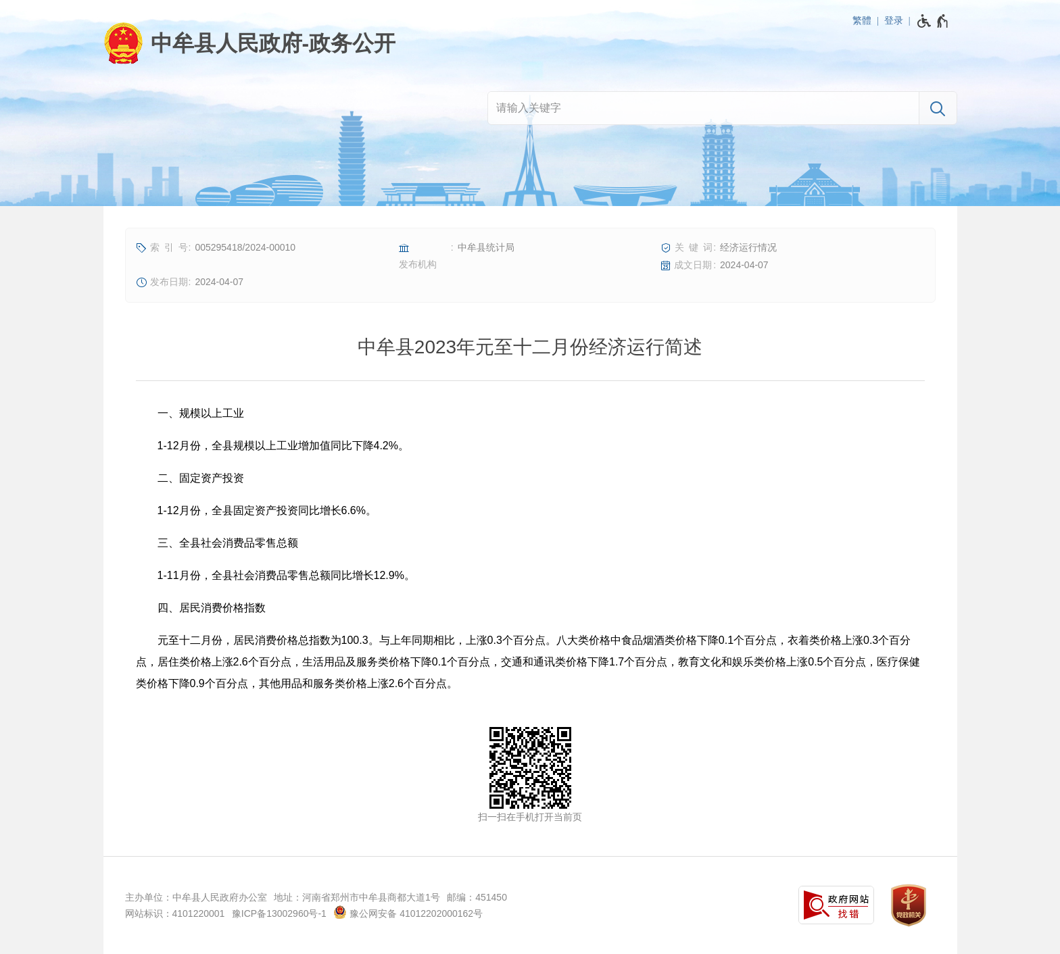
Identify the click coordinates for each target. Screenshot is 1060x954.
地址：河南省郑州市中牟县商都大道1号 (357, 897)
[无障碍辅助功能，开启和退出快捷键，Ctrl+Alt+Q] (933, 21)
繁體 (861, 20)
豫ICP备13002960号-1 (279, 913)
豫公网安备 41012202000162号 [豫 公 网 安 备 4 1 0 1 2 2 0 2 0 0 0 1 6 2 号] (408, 912)
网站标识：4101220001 (175, 913)
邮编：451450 (477, 897)
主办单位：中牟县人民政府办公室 (196, 897)
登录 (893, 20)
